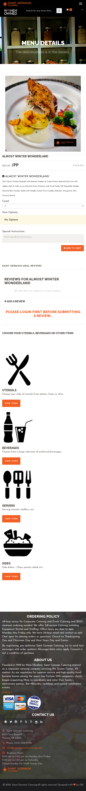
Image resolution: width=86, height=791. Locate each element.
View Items (11, 403)
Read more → (8, 692)
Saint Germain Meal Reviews (22, 266)
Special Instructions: (13, 231)
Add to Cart (72, 248)
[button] (82, 9)
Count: (5, 201)
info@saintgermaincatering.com (24, 748)
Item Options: (10, 212)
